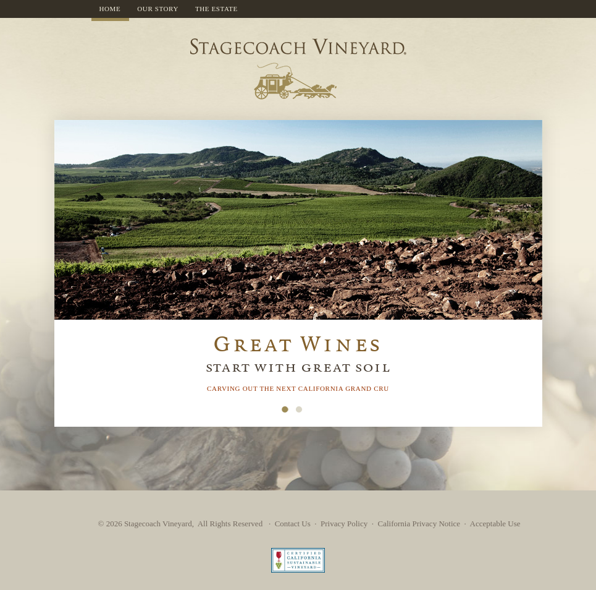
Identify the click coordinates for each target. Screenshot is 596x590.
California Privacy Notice (418, 523)
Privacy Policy (344, 523)
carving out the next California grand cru (298, 388)
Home (110, 8)
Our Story (157, 8)
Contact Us (293, 523)
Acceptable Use (495, 523)
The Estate (216, 8)
